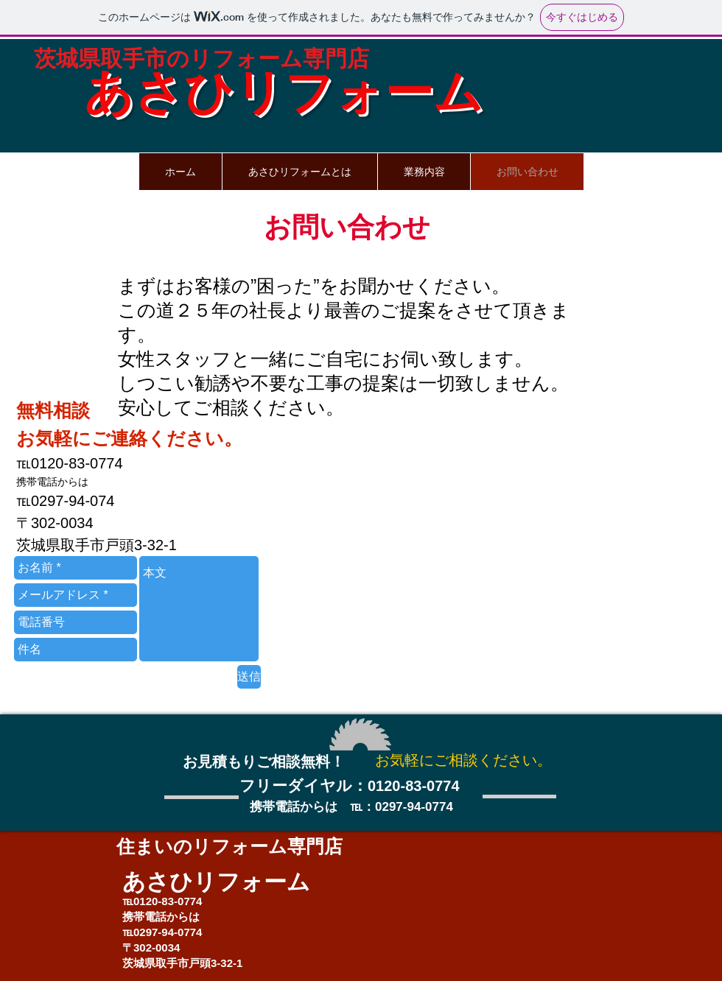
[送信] (249, 677)
